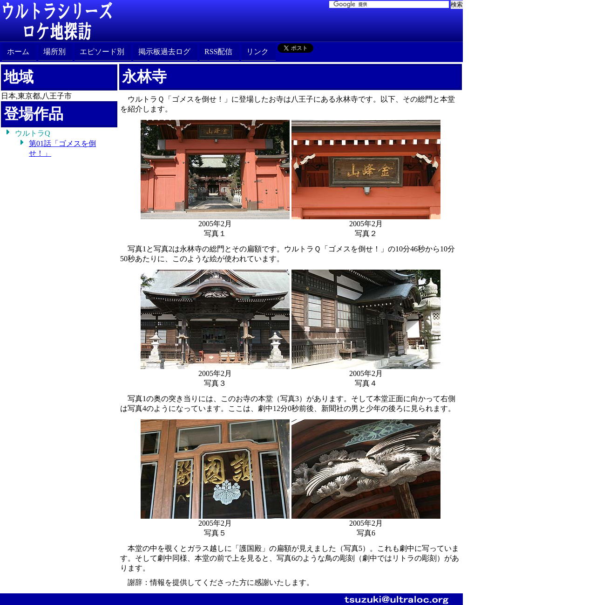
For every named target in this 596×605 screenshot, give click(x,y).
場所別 (54, 52)
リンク (257, 52)
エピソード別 (102, 52)
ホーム (18, 52)
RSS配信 (218, 52)
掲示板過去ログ (164, 52)
